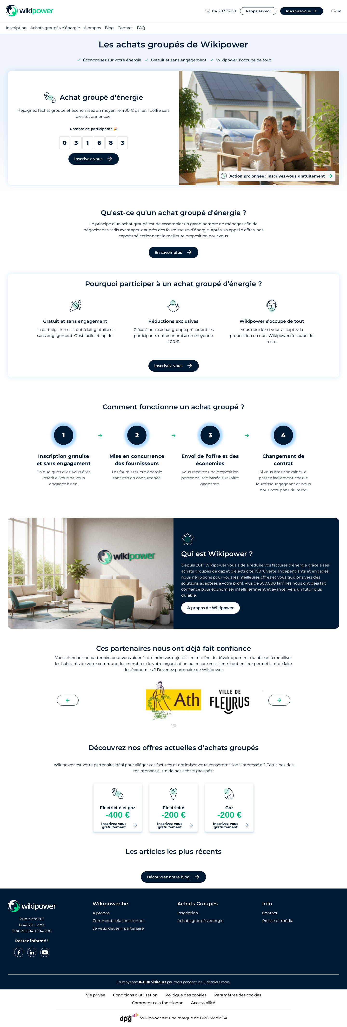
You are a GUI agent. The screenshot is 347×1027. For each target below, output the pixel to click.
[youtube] (44, 952)
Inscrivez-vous (301, 11)
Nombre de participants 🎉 (93, 129)
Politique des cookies (186, 995)
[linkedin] (31, 952)
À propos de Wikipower (210, 608)
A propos (92, 28)
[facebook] (18, 952)
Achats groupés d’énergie (55, 28)
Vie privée (95, 995)
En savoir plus (173, 252)
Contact (125, 28)
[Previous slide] (68, 700)
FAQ (141, 28)
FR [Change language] (336, 11)
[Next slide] (279, 700)
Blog (109, 28)
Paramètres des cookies (237, 995)
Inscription (16, 28)
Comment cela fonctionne (118, 921)
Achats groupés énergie (200, 921)
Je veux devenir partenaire (118, 928)
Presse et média (277, 921)
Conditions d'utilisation (135, 995)
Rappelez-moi (258, 11)
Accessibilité (203, 1003)
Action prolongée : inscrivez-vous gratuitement (277, 176)
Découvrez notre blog (173, 877)
